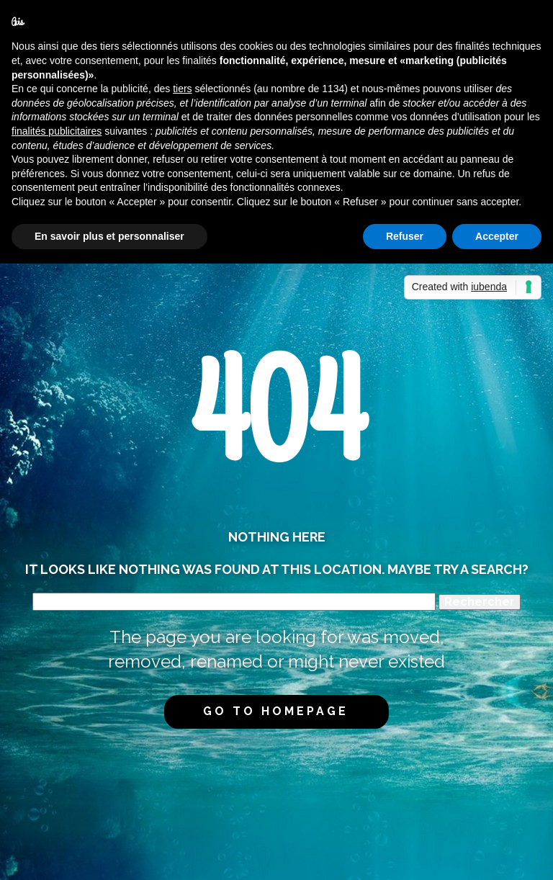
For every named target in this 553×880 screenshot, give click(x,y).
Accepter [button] (496, 236)
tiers (182, 88)
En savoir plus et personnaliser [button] (109, 236)
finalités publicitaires (57, 131)
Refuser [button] (404, 236)
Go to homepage (276, 711)
